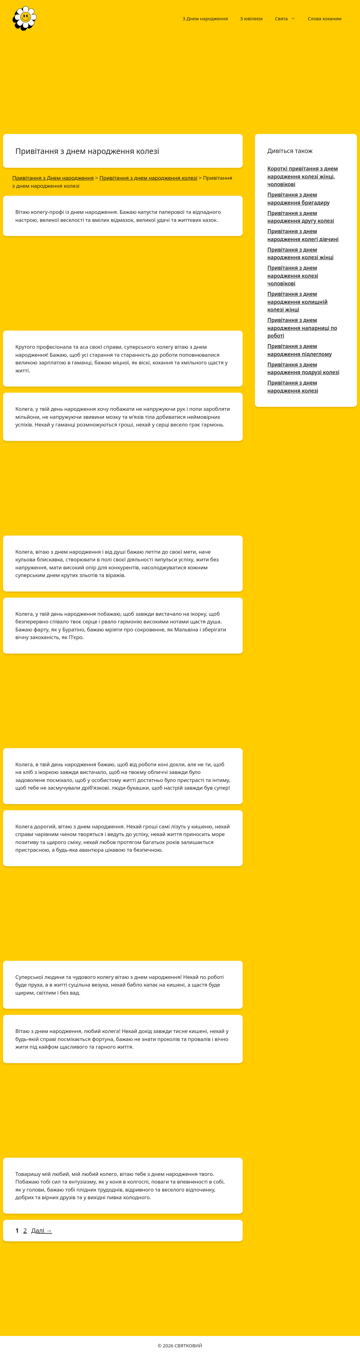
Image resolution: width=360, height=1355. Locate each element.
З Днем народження (205, 18)
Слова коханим (325, 18)
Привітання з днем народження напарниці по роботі (302, 327)
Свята (288, 18)
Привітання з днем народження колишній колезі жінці (297, 301)
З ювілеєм (251, 18)
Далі (41, 1230)
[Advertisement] (180, 82)
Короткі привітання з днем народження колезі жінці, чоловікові (302, 176)
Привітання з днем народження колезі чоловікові (292, 275)
